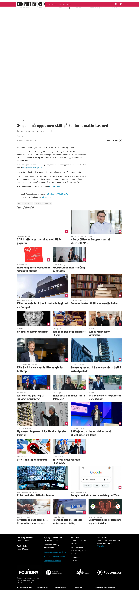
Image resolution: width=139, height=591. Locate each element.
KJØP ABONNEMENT (65, 4)
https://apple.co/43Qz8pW (32, 168)
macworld (22, 203)
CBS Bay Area (54, 186)
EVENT (60, 8)
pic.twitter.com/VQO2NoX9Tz (57, 194)
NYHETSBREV (52, 4)
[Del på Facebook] (107, 140)
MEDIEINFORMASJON (96, 8)
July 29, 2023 (46, 197)
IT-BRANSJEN (42, 8)
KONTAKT (114, 8)
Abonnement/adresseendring (55, 552)
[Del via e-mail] (117, 140)
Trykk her (101, 546)
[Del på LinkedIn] (114, 140)
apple (30, 203)
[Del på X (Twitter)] (110, 140)
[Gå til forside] (30, 4)
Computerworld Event (52, 561)
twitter (38, 203)
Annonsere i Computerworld (54, 556)
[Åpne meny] (115, 4)
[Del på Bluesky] (120, 140)
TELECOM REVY (24, 8)
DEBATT (78, 8)
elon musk (47, 203)
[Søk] (120, 4)
